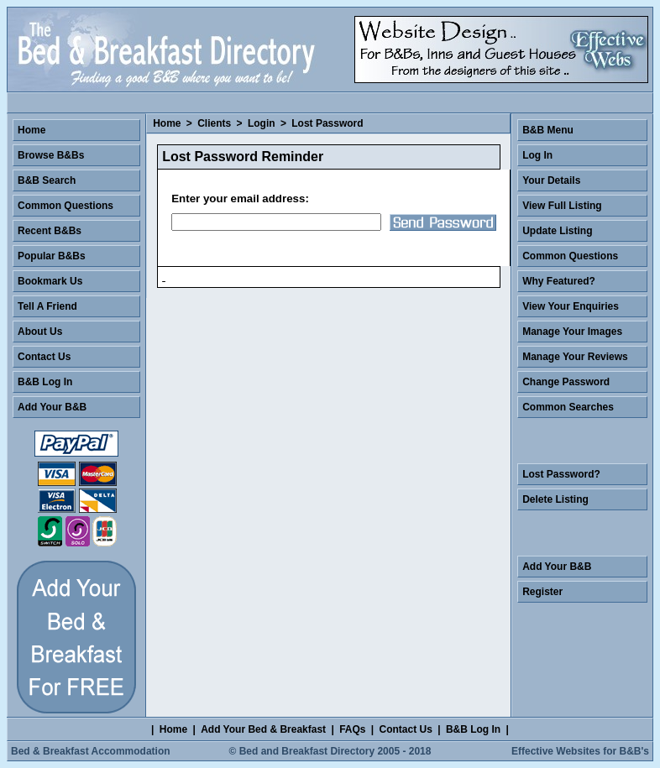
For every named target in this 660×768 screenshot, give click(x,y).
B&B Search (47, 180)
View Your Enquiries (570, 306)
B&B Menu (548, 130)
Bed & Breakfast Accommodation (90, 751)
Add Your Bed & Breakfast (263, 729)
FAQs (352, 729)
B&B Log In (45, 382)
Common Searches (568, 407)
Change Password (566, 382)
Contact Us (44, 357)
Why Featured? (558, 281)
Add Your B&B (52, 407)
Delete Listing (555, 499)
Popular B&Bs (52, 256)
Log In (537, 155)
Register (542, 592)
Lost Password (327, 123)
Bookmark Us (50, 281)
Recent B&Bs (49, 231)
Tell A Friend (47, 306)
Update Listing (557, 231)
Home (167, 123)
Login (261, 123)
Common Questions (65, 206)
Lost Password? (561, 474)
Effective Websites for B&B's (580, 751)
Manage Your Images (572, 331)
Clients (214, 123)
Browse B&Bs (51, 155)
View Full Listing (561, 206)
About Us (40, 331)
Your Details (551, 180)
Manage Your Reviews (575, 357)
